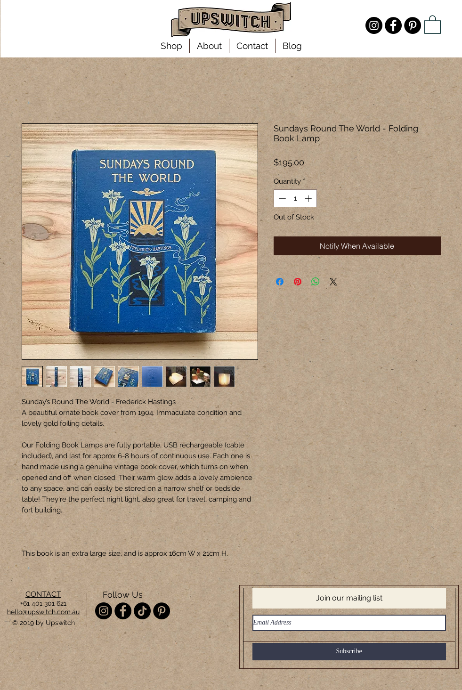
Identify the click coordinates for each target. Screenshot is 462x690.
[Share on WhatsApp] (315, 281)
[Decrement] (281, 198)
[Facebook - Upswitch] (393, 25)
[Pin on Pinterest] (297, 281)
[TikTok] (142, 610)
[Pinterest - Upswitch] (412, 25)
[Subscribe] (349, 651)
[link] (432, 24)
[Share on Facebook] (279, 281)
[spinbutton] (295, 198)
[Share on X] (333, 281)
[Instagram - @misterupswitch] (373, 25)
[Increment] (309, 198)
